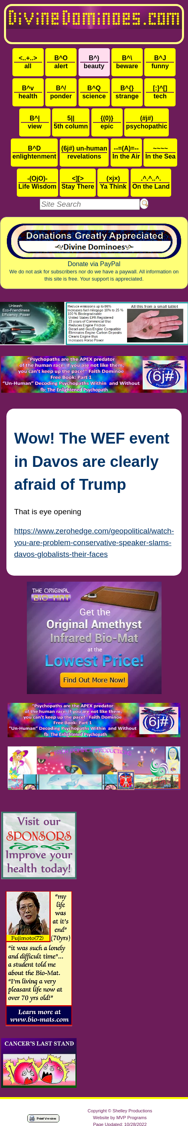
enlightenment (34, 152)
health (28, 92)
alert (61, 62)
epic (107, 122)
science (94, 92)
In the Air (126, 152)
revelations (84, 152)
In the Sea (160, 152)
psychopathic (146, 122)
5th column (71, 122)
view (35, 122)
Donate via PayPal (94, 253)
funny (160, 62)
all (28, 62)
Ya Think (113, 182)
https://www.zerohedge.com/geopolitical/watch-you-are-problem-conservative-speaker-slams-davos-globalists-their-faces (94, 542)
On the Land (151, 182)
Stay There (77, 182)
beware (127, 62)
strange (127, 92)
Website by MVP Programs (120, 1117)
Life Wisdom (37, 182)
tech (160, 92)
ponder (61, 92)
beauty (94, 62)
